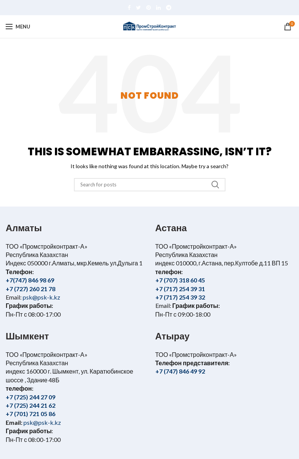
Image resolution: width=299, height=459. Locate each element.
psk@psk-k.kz (41, 297)
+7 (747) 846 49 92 (180, 371)
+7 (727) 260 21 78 (30, 288)
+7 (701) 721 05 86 (30, 413)
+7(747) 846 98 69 (30, 280)
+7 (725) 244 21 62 (30, 405)
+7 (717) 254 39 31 (180, 288)
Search (215, 184)
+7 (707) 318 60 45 (180, 280)
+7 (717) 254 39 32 (180, 297)
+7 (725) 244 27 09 (30, 397)
